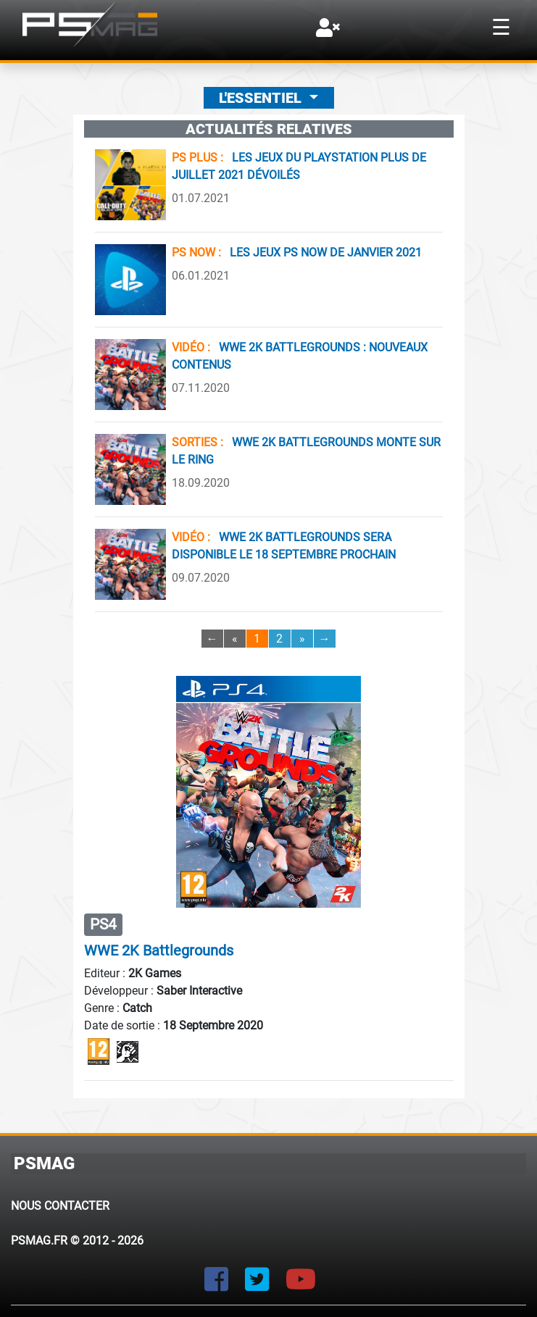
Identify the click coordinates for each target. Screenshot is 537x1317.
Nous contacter (60, 1206)
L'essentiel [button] (262, 97)
